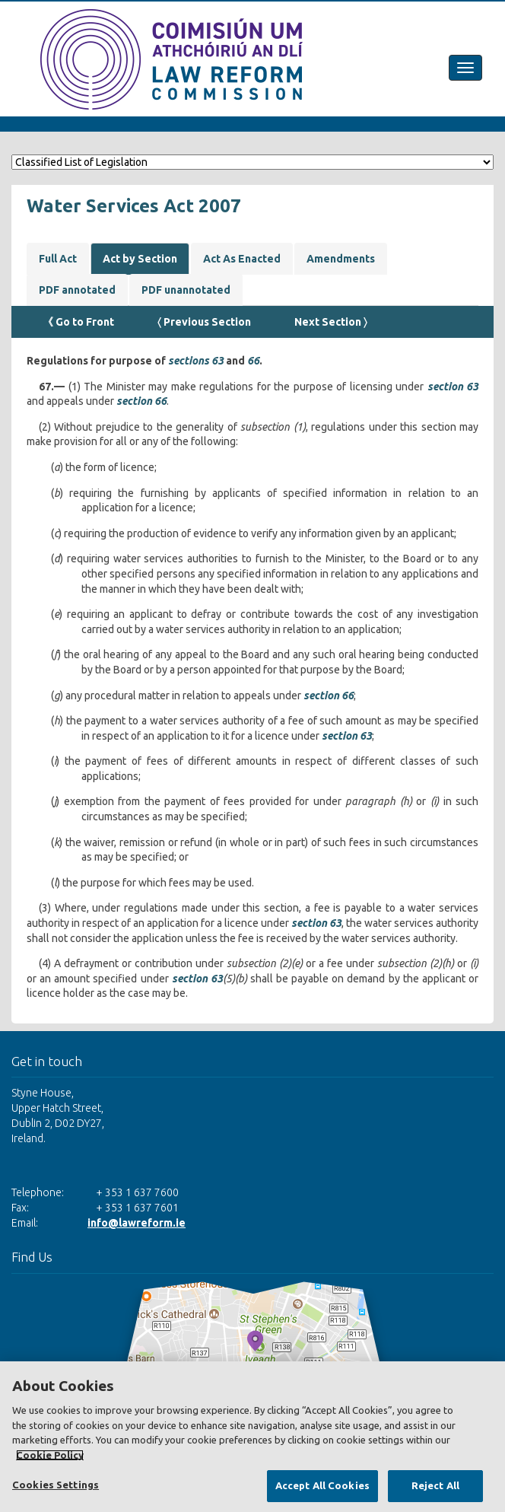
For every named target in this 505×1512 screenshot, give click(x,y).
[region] (252, 1436)
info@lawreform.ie (136, 1223)
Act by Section (140, 259)
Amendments (340, 259)
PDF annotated (77, 290)
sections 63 (196, 361)
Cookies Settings (55, 1484)
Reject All (435, 1485)
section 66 (141, 401)
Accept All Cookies (322, 1485)
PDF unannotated (185, 290)
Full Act (58, 259)
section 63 (453, 386)
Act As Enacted (242, 259)
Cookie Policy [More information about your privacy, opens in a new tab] (50, 1455)
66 (253, 361)
